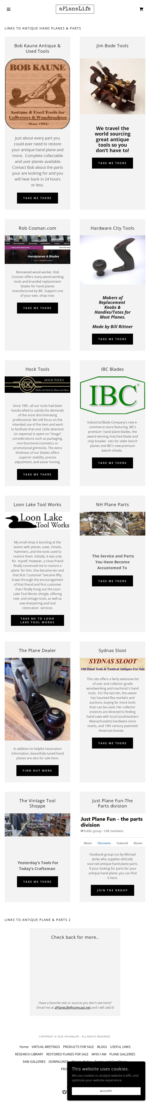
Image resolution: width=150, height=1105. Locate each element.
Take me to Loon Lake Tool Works (37, 620)
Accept (106, 1091)
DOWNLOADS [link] (59, 1061)
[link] (75, 9)
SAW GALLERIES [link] (34, 1061)
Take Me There (37, 308)
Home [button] (24, 1047)
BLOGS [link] (102, 1047)
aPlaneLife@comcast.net (73, 1007)
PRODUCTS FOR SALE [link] (78, 1047)
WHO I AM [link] (99, 1054)
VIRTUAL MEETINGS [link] (46, 1047)
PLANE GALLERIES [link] (122, 1054)
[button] (15, 9)
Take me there (37, 198)
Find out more (37, 770)
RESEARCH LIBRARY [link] (29, 1054)
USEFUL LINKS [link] (120, 1047)
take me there (112, 163)
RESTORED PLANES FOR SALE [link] (67, 1054)
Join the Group (112, 890)
